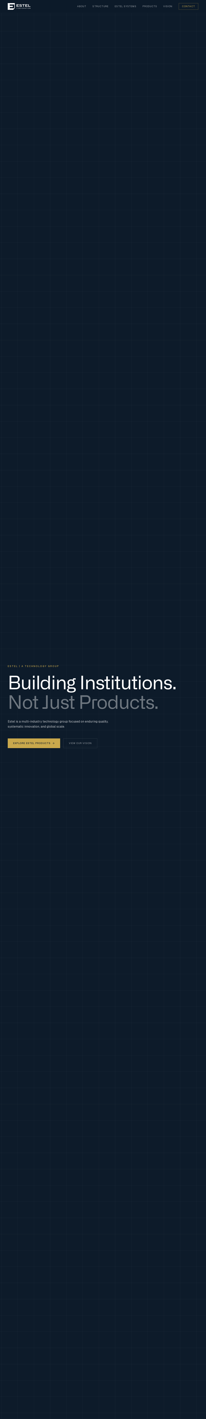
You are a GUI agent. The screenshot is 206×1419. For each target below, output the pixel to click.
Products (150, 6)
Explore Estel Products (34, 743)
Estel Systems (125, 6)
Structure (100, 6)
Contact (188, 6)
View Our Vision (80, 743)
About (81, 6)
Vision (167, 6)
